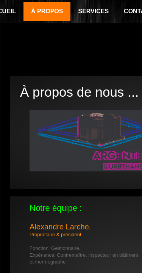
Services (93, 11)
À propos (47, 11)
